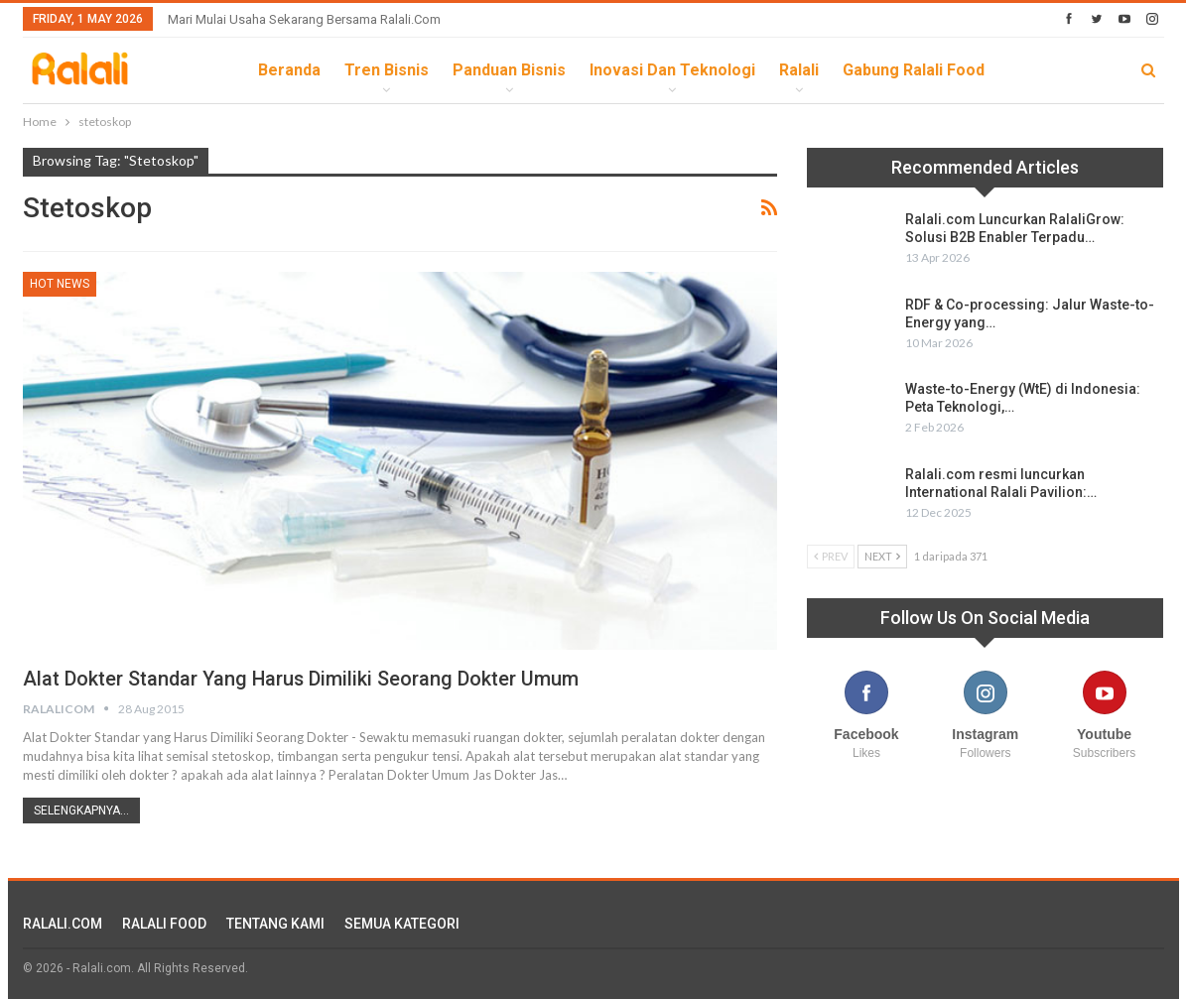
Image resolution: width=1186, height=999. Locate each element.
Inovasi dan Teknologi (672, 70)
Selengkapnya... (81, 810)
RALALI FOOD (164, 924)
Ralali (799, 70)
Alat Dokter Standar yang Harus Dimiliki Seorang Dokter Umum (302, 678)
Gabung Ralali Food (914, 70)
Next (882, 556)
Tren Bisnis (386, 70)
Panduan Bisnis (509, 70)
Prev (831, 556)
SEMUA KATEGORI (402, 924)
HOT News (59, 284)
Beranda (289, 70)
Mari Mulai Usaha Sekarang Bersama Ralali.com (304, 19)
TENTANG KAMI (275, 924)
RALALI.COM (62, 924)
